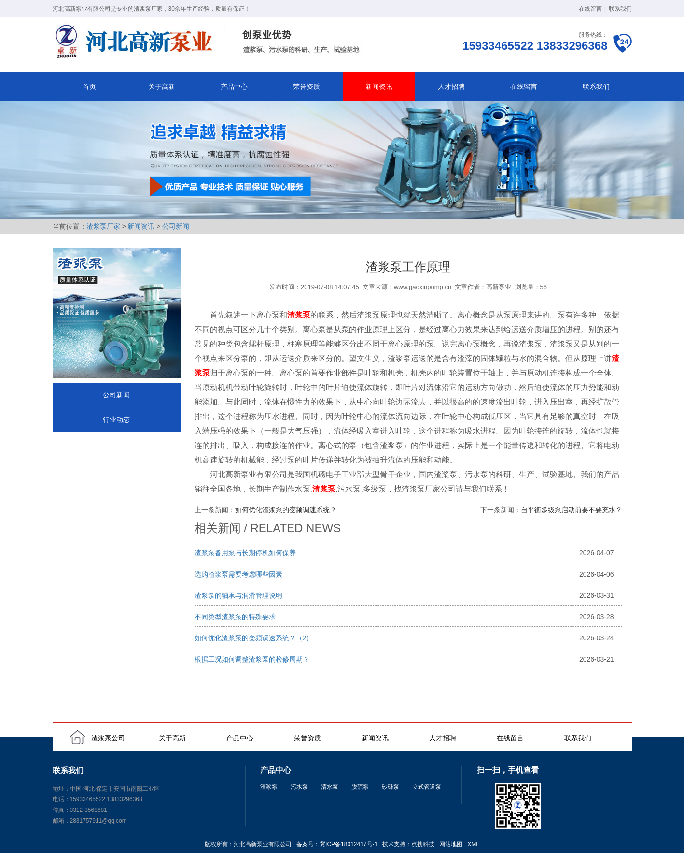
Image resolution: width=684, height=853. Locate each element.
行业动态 (116, 419)
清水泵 (329, 786)
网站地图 (450, 844)
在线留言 (590, 8)
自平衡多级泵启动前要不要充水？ (571, 510)
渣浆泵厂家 (103, 226)
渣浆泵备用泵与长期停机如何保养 (245, 553)
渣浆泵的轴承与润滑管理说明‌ (238, 595)
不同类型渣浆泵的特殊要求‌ (235, 617)
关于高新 (161, 86)
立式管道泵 (426, 786)
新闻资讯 (378, 86)
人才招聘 (451, 86)
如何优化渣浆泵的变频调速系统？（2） (254, 638)
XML (473, 844)
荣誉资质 (306, 86)
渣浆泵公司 (108, 738)
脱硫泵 (360, 786)
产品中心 (234, 86)
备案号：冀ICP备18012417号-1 (336, 844)
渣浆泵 (269, 786)
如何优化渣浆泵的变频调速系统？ (285, 510)
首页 (89, 86)
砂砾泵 (390, 786)
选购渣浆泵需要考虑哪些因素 (238, 574)
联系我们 (620, 8)
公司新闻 (175, 226)
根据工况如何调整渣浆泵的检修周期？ (252, 659)
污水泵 (299, 786)
